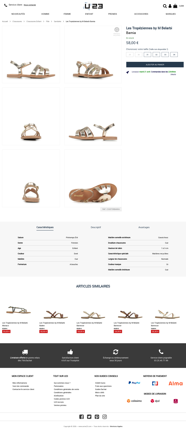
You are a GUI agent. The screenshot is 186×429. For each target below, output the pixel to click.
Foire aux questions (103, 386)
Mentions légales (116, 426)
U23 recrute (59, 402)
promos (112, 13)
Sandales (57, 21)
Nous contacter (30, 5)
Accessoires (141, 13)
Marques (171, 13)
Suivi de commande (20, 386)
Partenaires (59, 386)
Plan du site (100, 395)
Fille (47, 21)
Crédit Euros (100, 383)
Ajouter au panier (155, 64)
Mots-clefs (99, 392)
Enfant (89, 13)
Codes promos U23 (62, 399)
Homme (45, 13)
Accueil (5, 21)
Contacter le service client (23, 389)
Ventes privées (60, 405)
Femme (67, 13)
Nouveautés (18, 13)
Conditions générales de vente (66, 389)
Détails (173, 74)
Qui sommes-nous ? (62, 383)
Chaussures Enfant (33, 21)
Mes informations (19, 383)
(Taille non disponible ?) (158, 49)
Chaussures (17, 21)
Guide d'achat (101, 389)
